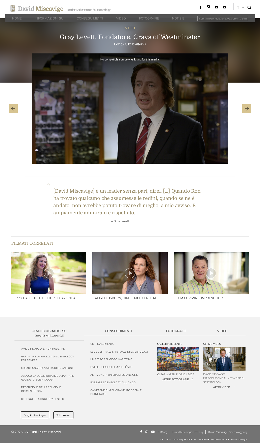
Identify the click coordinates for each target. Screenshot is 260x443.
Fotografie (176, 331)
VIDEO (130, 28)
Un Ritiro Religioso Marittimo (111, 359)
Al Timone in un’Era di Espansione (114, 374)
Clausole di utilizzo (218, 439)
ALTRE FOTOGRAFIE (175, 379)
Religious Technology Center (42, 398)
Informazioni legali (238, 439)
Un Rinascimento (102, 343)
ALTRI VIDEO (221, 387)
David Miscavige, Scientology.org (227, 432)
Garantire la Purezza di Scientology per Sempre (47, 358)
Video (222, 331)
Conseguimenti (118, 331)
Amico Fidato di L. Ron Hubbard (43, 348)
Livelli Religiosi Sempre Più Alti (111, 366)
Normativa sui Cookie (196, 439)
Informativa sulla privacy (171, 439)
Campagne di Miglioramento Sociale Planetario (116, 392)
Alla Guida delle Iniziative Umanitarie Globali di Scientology (47, 377)
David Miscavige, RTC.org (187, 432)
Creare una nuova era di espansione (47, 367)
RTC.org (162, 432)
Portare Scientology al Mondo (113, 382)
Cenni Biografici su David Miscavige (49, 333)
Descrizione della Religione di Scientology (41, 389)
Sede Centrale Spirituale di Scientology (119, 351)
